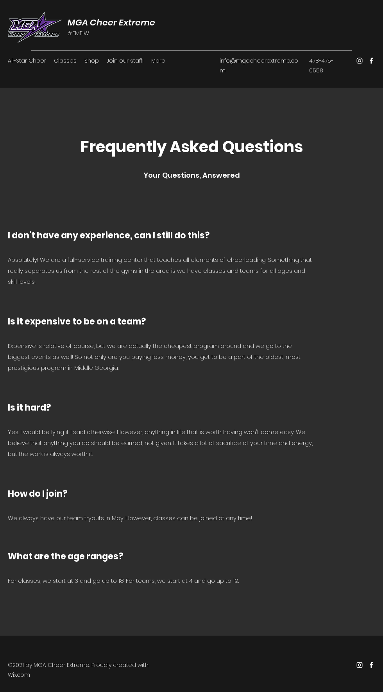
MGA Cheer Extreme (111, 22)
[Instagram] (359, 61)
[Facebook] (371, 61)
